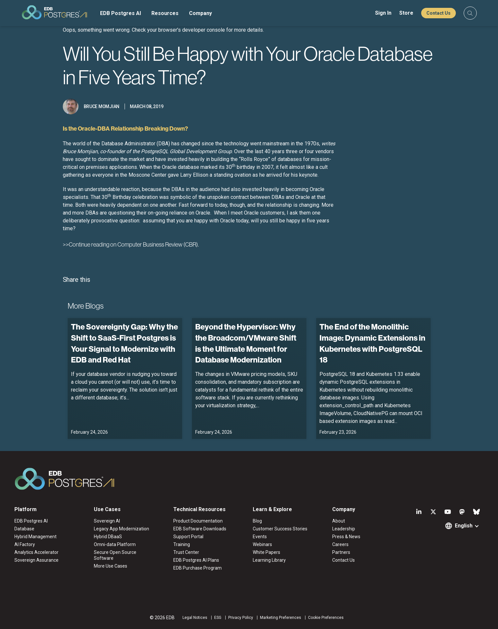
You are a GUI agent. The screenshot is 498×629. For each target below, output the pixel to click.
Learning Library (269, 560)
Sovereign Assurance (36, 560)
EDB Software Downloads (199, 528)
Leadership (343, 528)
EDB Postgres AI (120, 13)
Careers (340, 544)
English (463, 526)
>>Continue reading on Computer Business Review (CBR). (131, 244)
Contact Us (438, 13)
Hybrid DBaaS (108, 536)
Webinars (262, 544)
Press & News (346, 536)
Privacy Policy (240, 617)
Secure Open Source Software (115, 555)
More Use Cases (110, 566)
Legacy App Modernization (121, 528)
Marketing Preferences (280, 617)
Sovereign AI (107, 521)
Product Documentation (198, 521)
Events (260, 536)
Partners (341, 552)
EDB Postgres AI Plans (196, 560)
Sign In (383, 13)
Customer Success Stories (280, 528)
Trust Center (186, 552)
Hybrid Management (35, 536)
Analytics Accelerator (36, 552)
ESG (217, 617)
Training (181, 544)
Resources (165, 13)
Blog (257, 521)
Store (406, 13)
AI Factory (24, 544)
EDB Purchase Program (197, 568)
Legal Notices (194, 617)
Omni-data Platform (115, 544)
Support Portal (188, 536)
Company (200, 13)
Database (24, 528)
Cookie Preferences (326, 617)
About (338, 521)
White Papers (266, 552)
